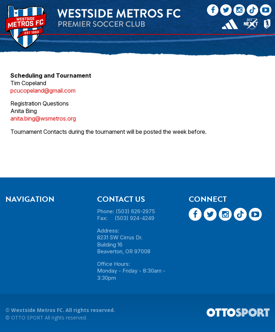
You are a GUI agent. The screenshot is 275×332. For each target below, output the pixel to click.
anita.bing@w (27, 118)
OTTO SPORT (27, 317)
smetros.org (60, 118)
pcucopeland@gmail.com (43, 90)
